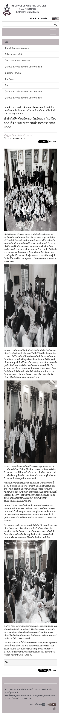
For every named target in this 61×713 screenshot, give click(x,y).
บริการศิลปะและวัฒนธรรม (17, 60)
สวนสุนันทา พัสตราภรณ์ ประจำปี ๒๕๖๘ (23, 66)
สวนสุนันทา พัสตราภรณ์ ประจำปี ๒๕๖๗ (23, 91)
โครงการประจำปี (13, 54)
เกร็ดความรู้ (11, 79)
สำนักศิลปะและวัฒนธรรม (17, 48)
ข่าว (6, 42)
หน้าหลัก (7, 107)
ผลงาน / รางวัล (13, 73)
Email (52, 141)
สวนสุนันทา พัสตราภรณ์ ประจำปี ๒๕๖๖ (23, 97)
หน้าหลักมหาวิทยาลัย (38, 18)
